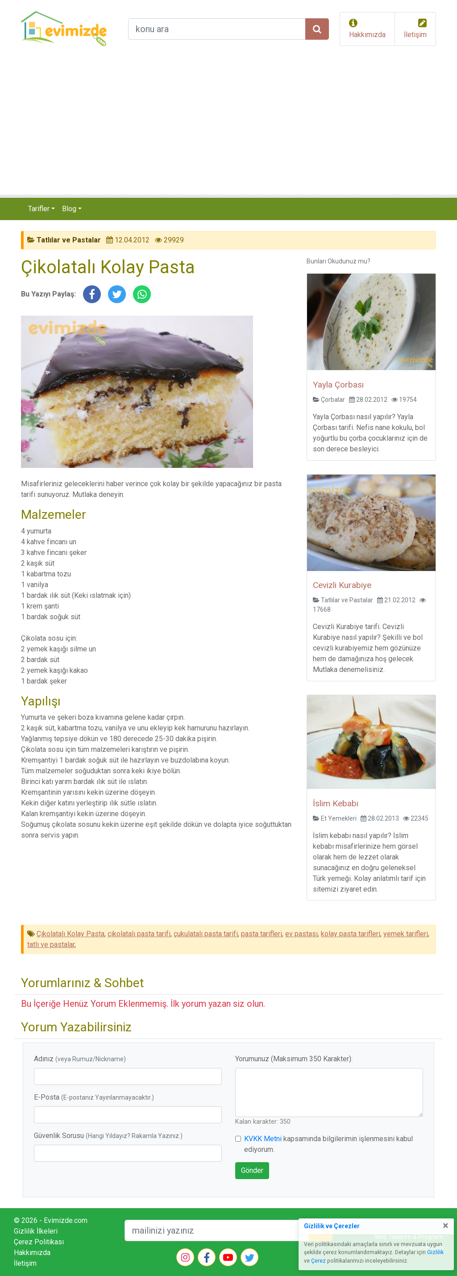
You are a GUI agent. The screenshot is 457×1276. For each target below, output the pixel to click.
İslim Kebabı (335, 803)
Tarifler (39, 208)
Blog (69, 208)
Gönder (252, 1170)
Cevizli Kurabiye (342, 585)
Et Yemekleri (339, 818)
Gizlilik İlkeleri (36, 1231)
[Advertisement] (228, 127)
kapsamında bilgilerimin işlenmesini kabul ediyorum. (328, 1144)
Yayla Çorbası (338, 384)
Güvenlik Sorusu (108, 1135)
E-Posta (94, 1097)
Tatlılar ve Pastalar (69, 240)
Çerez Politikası (39, 1242)
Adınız (80, 1059)
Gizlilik (435, 1252)
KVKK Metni (263, 1138)
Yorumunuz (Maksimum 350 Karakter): (294, 1059)
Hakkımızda (367, 34)
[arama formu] (217, 29)
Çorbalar (333, 399)
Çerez (318, 1261)
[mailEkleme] (217, 1230)
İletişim (415, 34)
